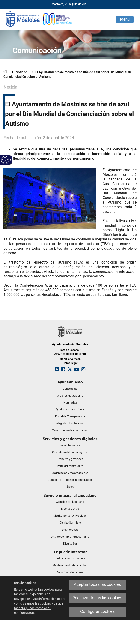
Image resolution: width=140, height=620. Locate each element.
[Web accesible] (5, 160)
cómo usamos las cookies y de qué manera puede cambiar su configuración (38, 608)
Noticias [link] (21, 72)
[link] (39, 18)
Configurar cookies (97, 611)
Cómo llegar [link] (70, 363)
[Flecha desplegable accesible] (10, 160)
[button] (125, 19)
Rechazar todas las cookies (97, 598)
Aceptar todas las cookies (97, 584)
